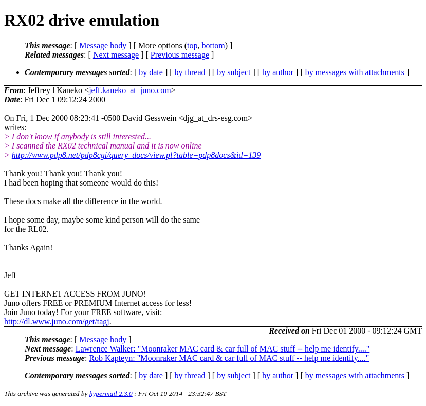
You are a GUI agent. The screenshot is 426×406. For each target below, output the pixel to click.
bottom (213, 45)
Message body (102, 45)
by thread (190, 72)
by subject (233, 72)
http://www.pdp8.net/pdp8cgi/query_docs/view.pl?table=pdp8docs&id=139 (136, 155)
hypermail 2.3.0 (111, 393)
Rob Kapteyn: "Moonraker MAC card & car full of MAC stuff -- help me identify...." (229, 358)
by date (151, 72)
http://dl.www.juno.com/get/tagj (56, 321)
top (192, 45)
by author (277, 72)
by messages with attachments (354, 72)
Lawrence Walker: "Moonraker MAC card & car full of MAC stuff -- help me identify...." (223, 348)
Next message (116, 54)
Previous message (180, 54)
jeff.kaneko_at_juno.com (130, 90)
